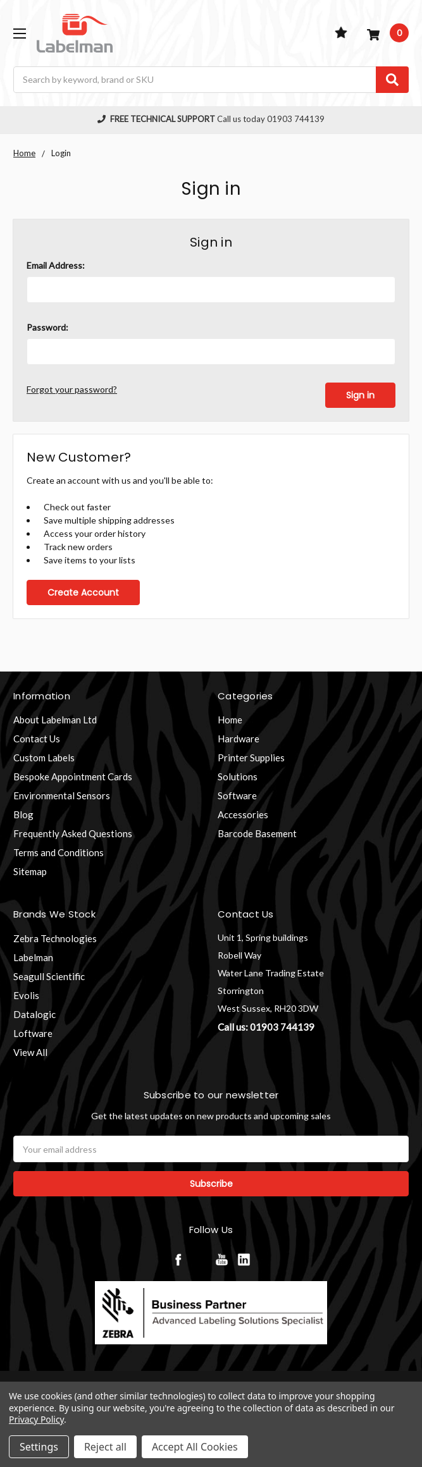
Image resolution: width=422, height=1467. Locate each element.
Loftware (33, 1032)
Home (230, 719)
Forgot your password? (72, 389)
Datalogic (34, 1013)
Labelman (33, 956)
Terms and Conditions (58, 852)
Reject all (105, 1447)
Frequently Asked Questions (72, 833)
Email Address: (56, 265)
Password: (47, 327)
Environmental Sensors (61, 795)
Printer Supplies (251, 757)
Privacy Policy (36, 1419)
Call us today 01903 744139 (211, 119)
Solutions (238, 776)
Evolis (26, 994)
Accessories (243, 814)
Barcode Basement (257, 833)
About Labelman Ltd (55, 719)
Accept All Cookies (195, 1447)
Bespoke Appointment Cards (72, 776)
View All (30, 1051)
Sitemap (30, 871)
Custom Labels (44, 757)
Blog (23, 814)
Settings (39, 1447)
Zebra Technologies (55, 937)
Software (237, 795)
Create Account (83, 592)
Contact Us (36, 738)
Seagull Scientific (49, 975)
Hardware (238, 738)
